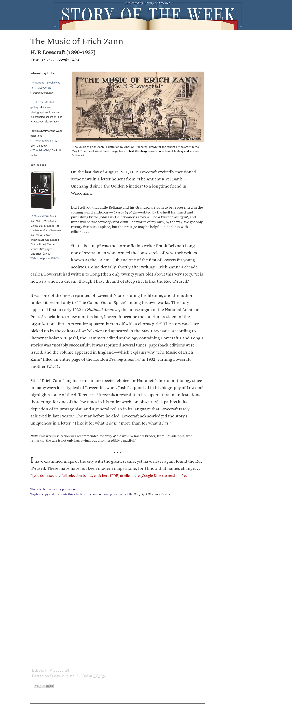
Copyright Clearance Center (152, 494)
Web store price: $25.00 (44, 258)
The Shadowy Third (44, 140)
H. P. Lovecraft (57, 670)
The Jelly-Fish (41, 150)
